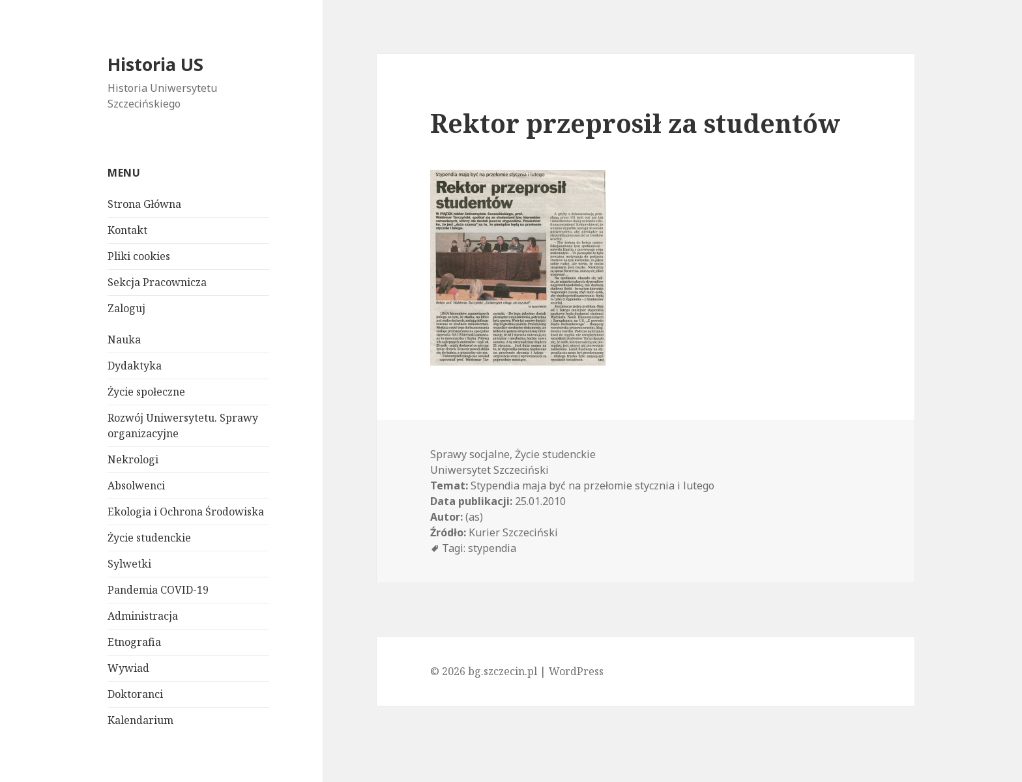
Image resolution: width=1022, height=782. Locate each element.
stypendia (492, 548)
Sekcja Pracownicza (157, 282)
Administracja (143, 616)
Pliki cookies (139, 256)
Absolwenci (136, 485)
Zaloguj (126, 308)
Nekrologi (133, 459)
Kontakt (127, 230)
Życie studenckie (149, 537)
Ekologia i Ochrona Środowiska (186, 511)
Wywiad (128, 668)
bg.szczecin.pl (502, 671)
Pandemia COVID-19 (158, 590)
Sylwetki (129, 564)
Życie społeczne (146, 391)
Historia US (155, 64)
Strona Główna (144, 204)
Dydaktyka (135, 365)
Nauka (124, 339)
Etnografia (134, 642)
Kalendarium (140, 720)
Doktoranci (135, 694)
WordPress (576, 671)
